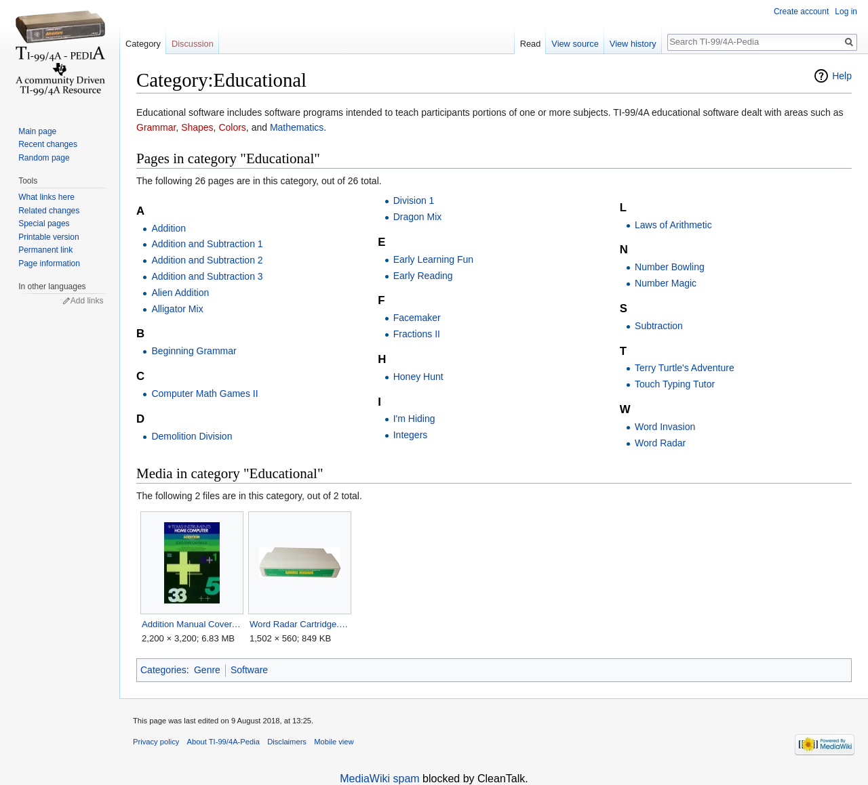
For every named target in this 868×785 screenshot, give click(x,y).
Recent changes (47, 144)
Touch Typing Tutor (675, 384)
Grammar (156, 127)
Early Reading (423, 275)
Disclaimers (287, 742)
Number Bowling (670, 266)
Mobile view (333, 742)
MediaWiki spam (379, 778)
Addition (168, 228)
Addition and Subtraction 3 (206, 276)
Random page (43, 158)
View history (633, 44)
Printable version (48, 237)
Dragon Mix (417, 216)
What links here (46, 197)
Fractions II (416, 333)
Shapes (197, 127)
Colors (231, 127)
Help (842, 75)
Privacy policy (156, 742)
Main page (37, 131)
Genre (207, 669)
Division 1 (414, 200)
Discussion (193, 44)
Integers (410, 434)
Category (143, 44)
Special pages (43, 223)
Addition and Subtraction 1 (206, 243)
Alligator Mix (177, 308)
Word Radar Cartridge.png (299, 624)
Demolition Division (191, 436)
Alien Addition (180, 292)
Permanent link (45, 250)
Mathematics (296, 127)
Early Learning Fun (433, 259)
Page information (49, 263)
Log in (846, 11)
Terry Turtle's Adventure (684, 367)
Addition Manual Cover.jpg (191, 624)
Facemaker (417, 317)
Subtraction (659, 325)
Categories (163, 669)
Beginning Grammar (193, 350)
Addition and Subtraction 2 (206, 260)
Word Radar (660, 443)
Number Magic (665, 283)
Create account (801, 11)
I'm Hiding (414, 418)
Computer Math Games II (204, 393)
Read (530, 44)
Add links (87, 300)
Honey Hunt (418, 376)
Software (249, 669)
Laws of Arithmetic (673, 224)
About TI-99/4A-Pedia (223, 742)
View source (574, 44)
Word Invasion (665, 426)
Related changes (48, 210)
